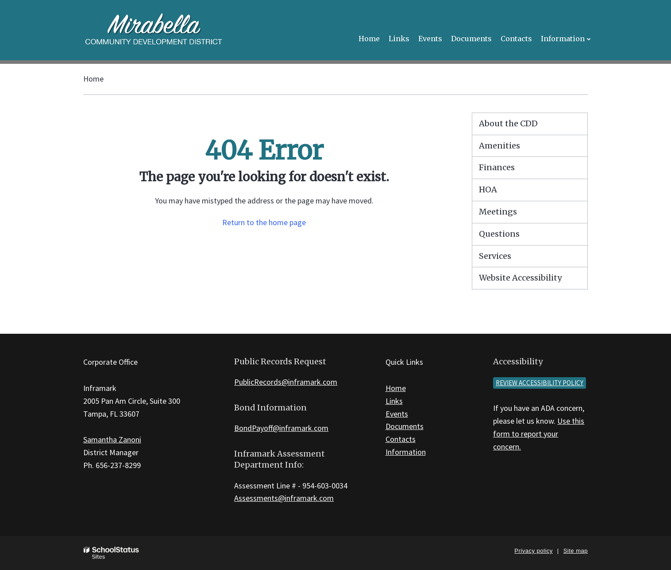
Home (93, 79)
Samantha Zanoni (112, 439)
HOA (488, 189)
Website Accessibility (520, 278)
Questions (499, 234)
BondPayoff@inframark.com (281, 428)
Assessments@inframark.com (284, 498)
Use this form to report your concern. (538, 434)
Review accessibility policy (539, 383)
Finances (497, 167)
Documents (405, 426)
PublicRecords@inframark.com (285, 382)
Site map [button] (575, 550)
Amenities (499, 146)
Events (397, 414)
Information (406, 452)
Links (394, 401)
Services (495, 256)
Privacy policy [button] (533, 550)
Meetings (498, 212)
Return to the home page (264, 222)
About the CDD (508, 123)
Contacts (401, 439)
